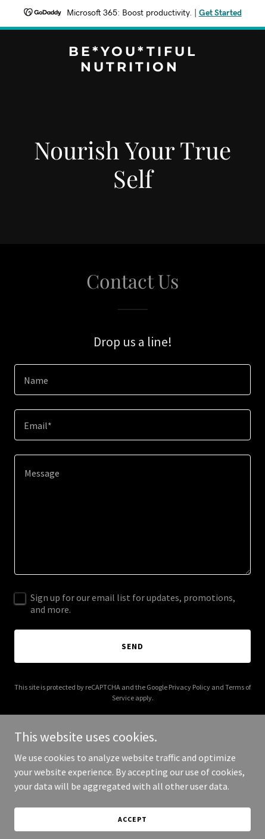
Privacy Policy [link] (189, 687)
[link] (132, 68)
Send (132, 646)
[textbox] (132, 379)
